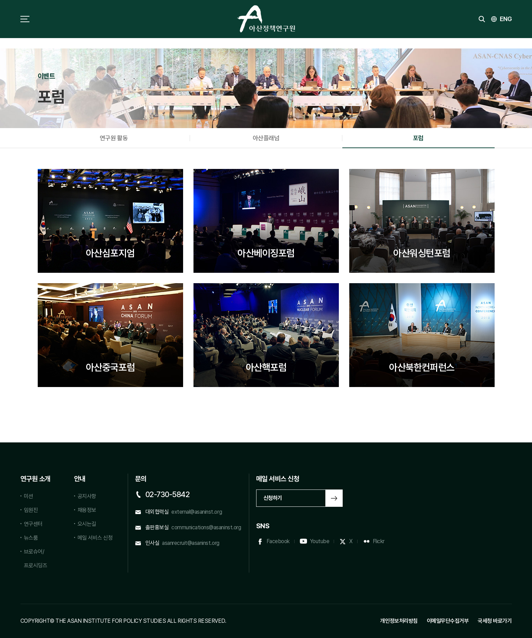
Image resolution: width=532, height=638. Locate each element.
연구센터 (33, 524)
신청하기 (272, 498)
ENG (506, 19)
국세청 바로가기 (495, 621)
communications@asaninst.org (206, 527)
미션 (28, 496)
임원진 (31, 510)
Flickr (379, 541)
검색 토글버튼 (482, 19)
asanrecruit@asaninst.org (190, 543)
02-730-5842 (167, 494)
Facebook (278, 541)
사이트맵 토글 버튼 (24, 19)
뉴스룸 (31, 537)
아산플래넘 (266, 138)
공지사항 (87, 496)
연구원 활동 (114, 138)
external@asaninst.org (196, 512)
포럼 (418, 138)
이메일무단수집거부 (448, 621)
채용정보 (87, 510)
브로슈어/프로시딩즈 (35, 558)
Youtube (320, 541)
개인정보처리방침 (398, 621)
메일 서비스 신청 (95, 537)
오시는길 (87, 524)
